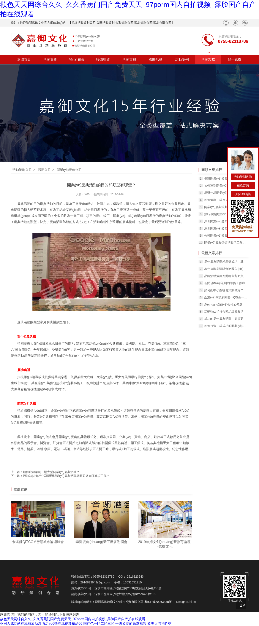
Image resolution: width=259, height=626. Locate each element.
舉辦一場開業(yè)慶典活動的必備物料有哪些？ (226, 192)
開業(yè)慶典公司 (69, 170)
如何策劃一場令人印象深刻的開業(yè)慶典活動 (226, 200)
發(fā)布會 (76, 59)
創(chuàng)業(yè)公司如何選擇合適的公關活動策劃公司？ (226, 304)
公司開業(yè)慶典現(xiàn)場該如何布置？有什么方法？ (226, 235)
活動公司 (44, 170)
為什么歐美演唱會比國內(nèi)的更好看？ (226, 269)
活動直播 (129, 59)
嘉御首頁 (24, 59)
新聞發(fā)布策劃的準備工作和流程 (226, 283)
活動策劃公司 (22, 170)
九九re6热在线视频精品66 (62, 623)
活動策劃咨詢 (243, 176)
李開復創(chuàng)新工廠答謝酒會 (101, 542)
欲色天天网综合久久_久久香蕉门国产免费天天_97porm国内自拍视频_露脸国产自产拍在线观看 (72, 619)
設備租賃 (103, 59)
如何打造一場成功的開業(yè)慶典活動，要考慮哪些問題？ (226, 326)
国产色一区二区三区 (98, 623)
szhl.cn (191, 602)
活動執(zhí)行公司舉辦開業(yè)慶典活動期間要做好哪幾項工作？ (66, 476)
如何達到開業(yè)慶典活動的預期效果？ (226, 185)
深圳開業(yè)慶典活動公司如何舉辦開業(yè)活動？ (226, 221)
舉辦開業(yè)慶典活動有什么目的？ (226, 178)
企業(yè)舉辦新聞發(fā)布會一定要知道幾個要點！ (226, 297)
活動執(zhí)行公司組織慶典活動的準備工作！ (226, 311)
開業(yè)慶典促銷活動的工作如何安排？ (226, 242)
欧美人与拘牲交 (159, 623)
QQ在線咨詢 (242, 194)
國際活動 (156, 59)
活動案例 (182, 59)
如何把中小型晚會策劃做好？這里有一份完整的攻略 (226, 290)
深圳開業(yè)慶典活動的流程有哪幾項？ (226, 228)
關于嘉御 (235, 59)
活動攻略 (208, 59)
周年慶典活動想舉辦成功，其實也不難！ (226, 261)
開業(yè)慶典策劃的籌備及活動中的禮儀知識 (226, 207)
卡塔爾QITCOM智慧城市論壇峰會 (38, 542)
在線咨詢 (243, 185)
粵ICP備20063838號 (158, 602)
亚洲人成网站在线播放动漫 (20, 623)
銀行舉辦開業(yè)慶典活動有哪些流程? (226, 214)
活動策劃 (50, 59)
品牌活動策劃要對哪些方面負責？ (226, 276)
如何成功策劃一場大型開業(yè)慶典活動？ (51, 472)
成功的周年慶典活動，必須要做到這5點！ (226, 318)
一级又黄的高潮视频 (130, 623)
